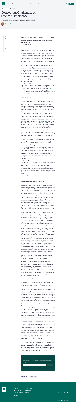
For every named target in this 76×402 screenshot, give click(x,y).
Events (35, 3)
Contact (27, 387)
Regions (12, 3)
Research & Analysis (27, 3)
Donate (27, 392)
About (44, 3)
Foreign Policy (24, 376)
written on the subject (42, 121)
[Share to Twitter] (6, 36)
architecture (44, 79)
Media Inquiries (28, 388)
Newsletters (28, 390)
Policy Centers (19, 3)
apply (22, 110)
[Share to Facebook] (6, 39)
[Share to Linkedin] (6, 42)
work (51, 88)
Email (24, 362)
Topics (7, 3)
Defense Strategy (33, 376)
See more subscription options (38, 367)
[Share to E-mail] (6, 46)
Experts (39, 3)
